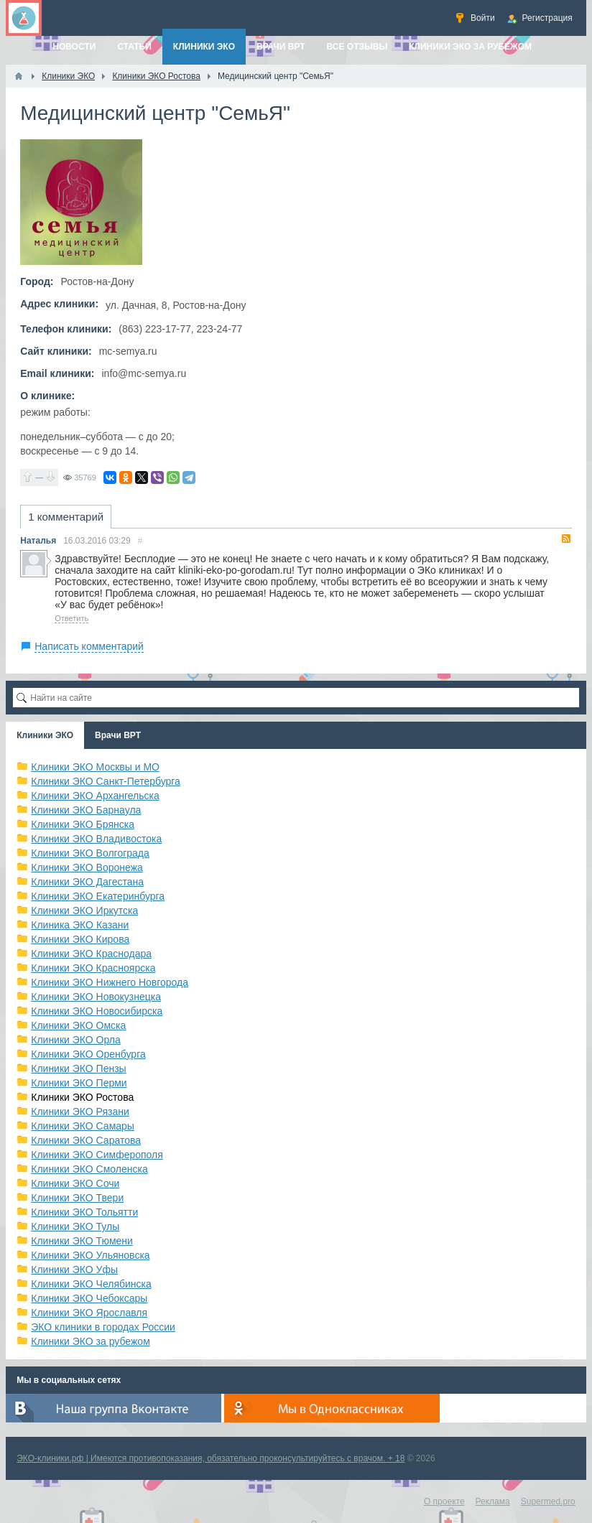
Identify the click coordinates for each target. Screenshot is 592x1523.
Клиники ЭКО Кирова (80, 939)
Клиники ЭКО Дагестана (87, 882)
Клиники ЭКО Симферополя (97, 1154)
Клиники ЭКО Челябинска (91, 1284)
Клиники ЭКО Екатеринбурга (98, 896)
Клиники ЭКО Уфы (74, 1269)
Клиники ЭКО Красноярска (93, 968)
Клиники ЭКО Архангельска (95, 795)
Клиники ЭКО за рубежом (90, 1341)
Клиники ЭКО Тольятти (84, 1212)
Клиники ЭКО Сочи (75, 1183)
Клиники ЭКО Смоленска (89, 1169)
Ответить (71, 618)
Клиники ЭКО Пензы (78, 1068)
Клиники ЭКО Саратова (86, 1140)
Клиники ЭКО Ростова (82, 1097)
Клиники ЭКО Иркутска (84, 910)
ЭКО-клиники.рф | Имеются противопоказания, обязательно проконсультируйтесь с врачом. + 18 (210, 1458)
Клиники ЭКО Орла (76, 1039)
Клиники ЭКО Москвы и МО (95, 767)
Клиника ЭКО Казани (80, 925)
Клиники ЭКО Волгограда (90, 853)
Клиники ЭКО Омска (78, 1025)
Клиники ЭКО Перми (78, 1083)
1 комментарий (65, 517)
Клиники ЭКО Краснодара (91, 953)
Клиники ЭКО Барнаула (86, 810)
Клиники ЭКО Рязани (80, 1111)
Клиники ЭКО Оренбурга (88, 1054)
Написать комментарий (89, 646)
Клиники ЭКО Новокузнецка (96, 996)
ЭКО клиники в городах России (103, 1327)
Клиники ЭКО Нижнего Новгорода (109, 982)
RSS (566, 538)
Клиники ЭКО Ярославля (89, 1312)
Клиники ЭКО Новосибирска (96, 1011)
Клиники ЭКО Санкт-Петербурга (105, 781)
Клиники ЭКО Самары (82, 1126)
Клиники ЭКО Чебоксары (89, 1298)
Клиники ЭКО (45, 735)
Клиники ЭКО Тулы (75, 1226)
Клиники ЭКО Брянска (82, 824)
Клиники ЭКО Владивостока (96, 838)
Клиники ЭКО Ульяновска (90, 1255)
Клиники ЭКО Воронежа (87, 867)
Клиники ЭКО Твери (77, 1197)
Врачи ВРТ (118, 735)
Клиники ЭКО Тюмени (82, 1241)
